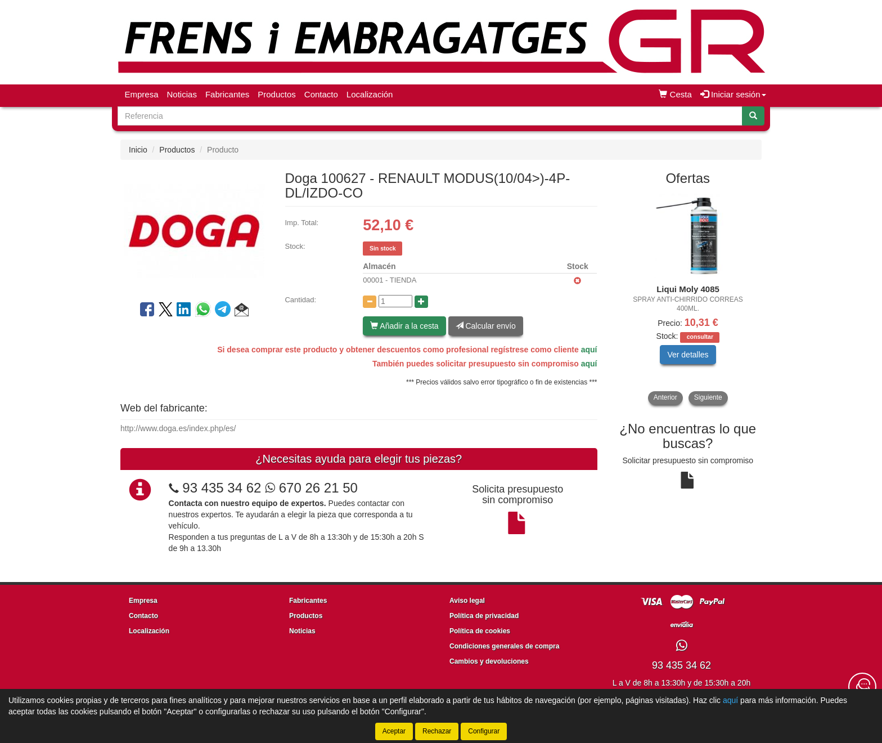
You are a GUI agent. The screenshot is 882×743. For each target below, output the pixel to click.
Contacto (321, 94)
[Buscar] (753, 116)
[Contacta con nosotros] (862, 687)
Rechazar (436, 731)
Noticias (182, 94)
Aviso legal (467, 601)
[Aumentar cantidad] (421, 302)
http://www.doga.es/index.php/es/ (178, 428)
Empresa (142, 94)
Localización (369, 94)
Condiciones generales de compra (504, 646)
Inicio (138, 149)
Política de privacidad (484, 616)
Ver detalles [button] (687, 354)
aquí (589, 349)
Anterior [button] (665, 397)
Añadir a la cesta (404, 325)
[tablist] (688, 299)
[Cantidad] (395, 301)
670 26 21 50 (311, 487)
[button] (242, 311)
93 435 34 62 (221, 487)
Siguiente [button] (708, 397)
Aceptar (394, 731)
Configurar (484, 731)
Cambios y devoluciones (489, 661)
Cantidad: (300, 300)
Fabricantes (227, 94)
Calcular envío (486, 325)
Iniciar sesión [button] (733, 94)
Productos (277, 94)
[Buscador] (430, 116)
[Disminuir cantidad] (369, 302)
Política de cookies (479, 631)
